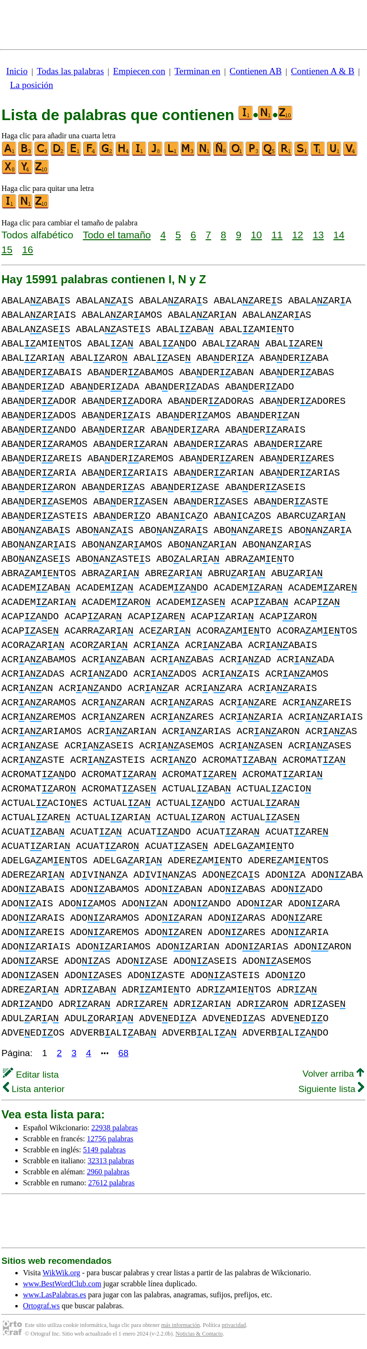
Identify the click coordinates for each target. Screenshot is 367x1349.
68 (124, 1053)
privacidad (234, 1325)
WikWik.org (61, 1273)
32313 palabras (111, 1161)
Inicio (17, 71)
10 (256, 234)
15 (6, 249)
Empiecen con (139, 71)
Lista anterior (34, 1089)
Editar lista (31, 1075)
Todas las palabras (70, 71)
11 (276, 234)
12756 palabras (110, 1139)
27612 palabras (111, 1183)
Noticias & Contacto (199, 1333)
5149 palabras (104, 1150)
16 (27, 249)
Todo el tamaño (117, 234)
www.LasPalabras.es (54, 1295)
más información (180, 1325)
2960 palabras (108, 1172)
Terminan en (197, 71)
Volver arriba (333, 1074)
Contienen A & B (323, 71)
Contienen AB (255, 71)
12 (297, 234)
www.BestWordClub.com (62, 1284)
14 (339, 234)
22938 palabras (114, 1128)
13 (318, 234)
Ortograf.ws (41, 1306)
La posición (31, 85)
